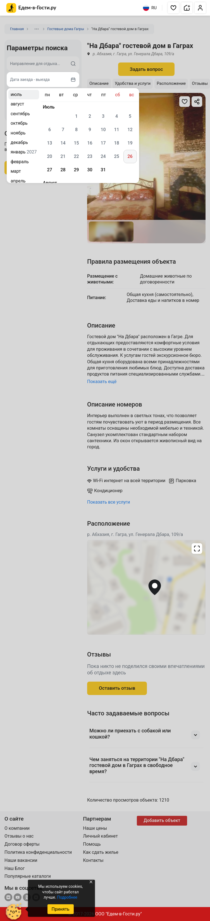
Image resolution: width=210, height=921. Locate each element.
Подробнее (67, 897)
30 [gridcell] (89, 169)
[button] (173, 7)
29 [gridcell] (76, 169)
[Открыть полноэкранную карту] (146, 587)
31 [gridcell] (103, 169)
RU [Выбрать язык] (150, 8)
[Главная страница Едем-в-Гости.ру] (31, 8)
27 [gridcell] (49, 169)
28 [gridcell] (62, 169)
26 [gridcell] (129, 156)
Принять (60, 909)
